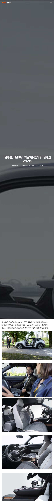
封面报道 (26, 194)
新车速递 (31, 194)
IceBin (41, 194)
